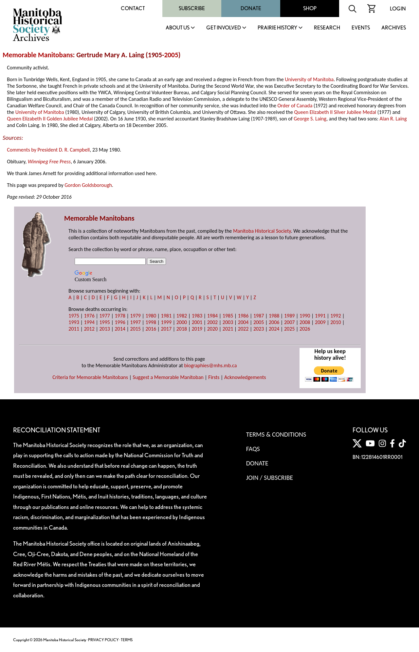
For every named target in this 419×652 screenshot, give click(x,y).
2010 (335, 322)
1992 (335, 316)
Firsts (213, 377)
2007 (289, 322)
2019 (197, 329)
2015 (135, 329)
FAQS (253, 449)
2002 (212, 322)
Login (398, 9)
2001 (197, 322)
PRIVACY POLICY (103, 639)
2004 (243, 322)
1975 (73, 316)
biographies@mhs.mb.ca (210, 365)
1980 (151, 316)
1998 (151, 322)
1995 (104, 322)
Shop (310, 8)
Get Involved (223, 28)
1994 (89, 322)
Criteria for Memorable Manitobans (90, 377)
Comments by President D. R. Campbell (48, 150)
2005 (171, 55)
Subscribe (192, 8)
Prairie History (277, 28)
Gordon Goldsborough (88, 185)
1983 (197, 316)
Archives (393, 28)
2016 (151, 329)
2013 (104, 329)
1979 (135, 316)
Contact (133, 8)
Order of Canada (295, 105)
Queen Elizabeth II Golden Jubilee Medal (50, 119)
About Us (178, 28)
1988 (274, 316)
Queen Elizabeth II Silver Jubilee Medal (335, 112)
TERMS (127, 639)
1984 (212, 316)
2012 (89, 329)
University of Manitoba (309, 79)
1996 (120, 322)
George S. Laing (310, 119)
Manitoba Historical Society (262, 231)
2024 (274, 329)
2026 (305, 329)
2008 (305, 322)
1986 (243, 316)
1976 (89, 316)
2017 (166, 329)
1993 (73, 322)
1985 (228, 316)
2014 (120, 329)
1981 (166, 316)
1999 (166, 322)
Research (327, 28)
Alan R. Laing (393, 119)
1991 (320, 316)
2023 (258, 329)
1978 (120, 316)
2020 (212, 329)
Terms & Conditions (276, 434)
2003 (228, 322)
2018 (181, 329)
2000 (181, 322)
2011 (73, 329)
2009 (320, 322)
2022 (243, 329)
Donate (251, 8)
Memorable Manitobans (38, 55)
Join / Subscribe (269, 477)
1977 (104, 316)
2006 (274, 322)
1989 (289, 316)
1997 (135, 322)
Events (361, 28)
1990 (305, 316)
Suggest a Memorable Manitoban (168, 377)
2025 (289, 329)
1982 (181, 316)
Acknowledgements (245, 377)
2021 (228, 329)
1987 (258, 316)
